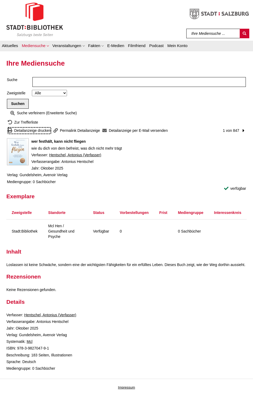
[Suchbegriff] (213, 33)
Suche (12, 80)
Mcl (29, 341)
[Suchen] (244, 33)
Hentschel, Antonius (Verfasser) (75, 155)
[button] (35, 46)
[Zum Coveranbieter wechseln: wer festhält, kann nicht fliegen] (18, 151)
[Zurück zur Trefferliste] (23, 122)
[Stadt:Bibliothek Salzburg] (34, 19)
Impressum (126, 387)
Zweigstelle (16, 93)
